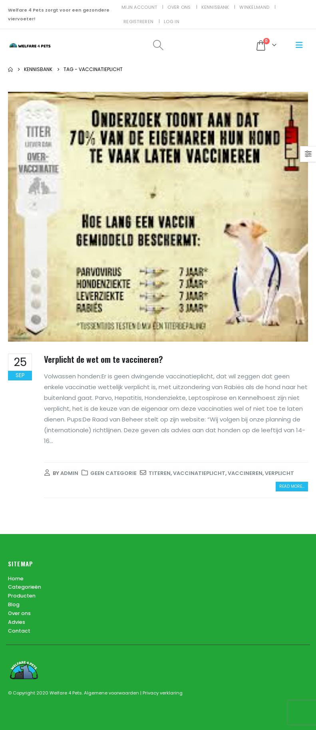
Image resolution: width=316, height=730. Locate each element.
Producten (22, 596)
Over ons (179, 7)
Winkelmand (254, 7)
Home (16, 578)
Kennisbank (215, 7)
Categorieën (24, 587)
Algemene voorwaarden (112, 693)
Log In (171, 21)
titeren (160, 473)
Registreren (138, 21)
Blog (14, 604)
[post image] (158, 217)
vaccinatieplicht (199, 473)
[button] (158, 45)
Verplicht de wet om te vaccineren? (103, 359)
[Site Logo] (30, 45)
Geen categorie (113, 473)
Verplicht (279, 473)
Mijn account (139, 7)
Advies (16, 622)
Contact (19, 631)
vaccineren (245, 473)
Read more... (291, 486)
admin (69, 473)
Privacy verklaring (163, 693)
